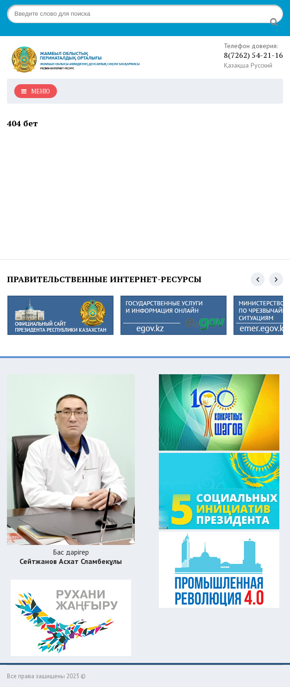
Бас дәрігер (70, 556)
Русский (261, 65)
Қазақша (236, 65)
